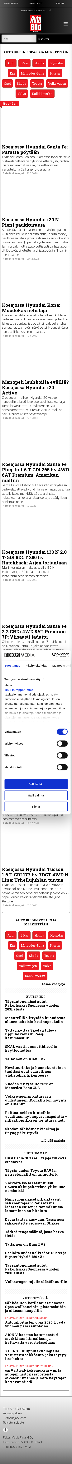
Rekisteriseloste (13, 1422)
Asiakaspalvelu (12, 1413)
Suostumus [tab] (12, 665)
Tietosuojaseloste (14, 1418)
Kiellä (36, 806)
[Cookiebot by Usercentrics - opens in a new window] (52, 654)
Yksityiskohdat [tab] (36, 665)
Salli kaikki (36, 784)
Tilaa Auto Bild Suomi (16, 1408)
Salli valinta (36, 795)
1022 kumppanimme (18, 689)
